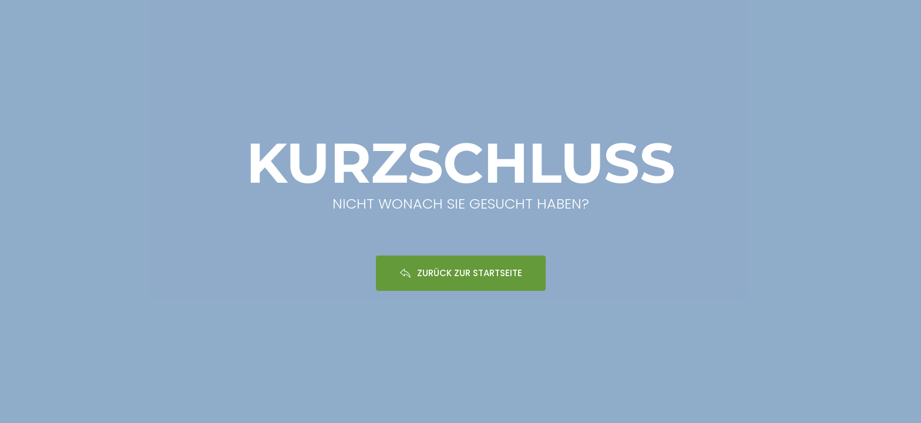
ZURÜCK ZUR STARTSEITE (460, 273)
